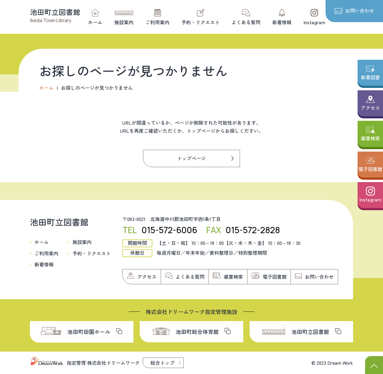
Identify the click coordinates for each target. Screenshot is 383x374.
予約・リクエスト (200, 22)
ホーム (95, 22)
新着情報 (281, 22)
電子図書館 (370, 169)
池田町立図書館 (55, 12)
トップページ (191, 158)
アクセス (370, 107)
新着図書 (370, 77)
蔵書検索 (370, 138)
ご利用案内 (157, 22)
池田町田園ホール (88, 331)
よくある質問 (246, 22)
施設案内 (123, 22)
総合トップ (162, 362)
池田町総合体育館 (197, 331)
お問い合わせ (359, 10)
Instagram (314, 22)
